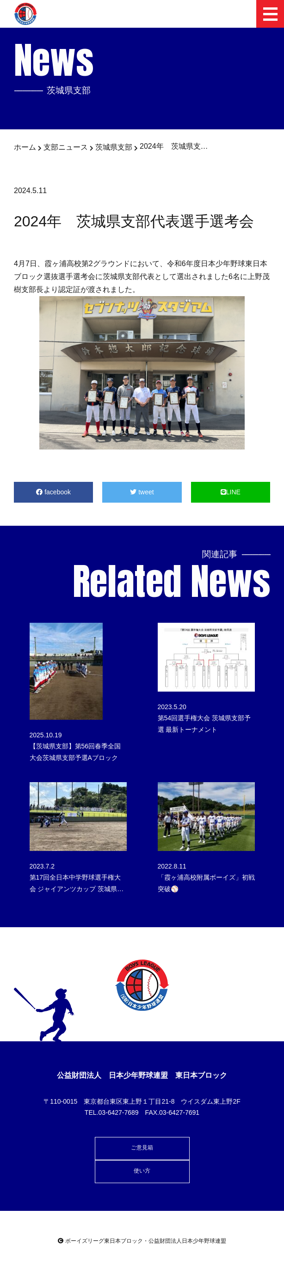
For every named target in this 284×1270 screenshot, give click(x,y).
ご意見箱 (142, 1147)
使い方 (142, 1170)
